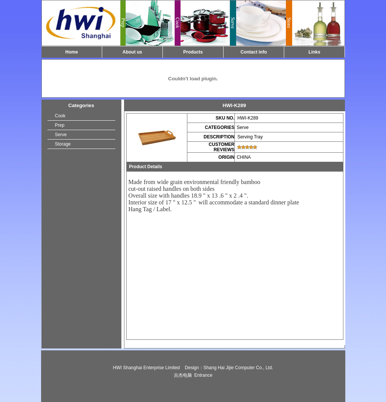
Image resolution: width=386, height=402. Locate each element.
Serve (61, 134)
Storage (63, 144)
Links (314, 52)
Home (71, 52)
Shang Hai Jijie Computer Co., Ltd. (238, 367)
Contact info (253, 52)
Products (193, 52)
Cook (60, 115)
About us (132, 52)
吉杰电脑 (183, 375)
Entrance (203, 375)
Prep (59, 125)
